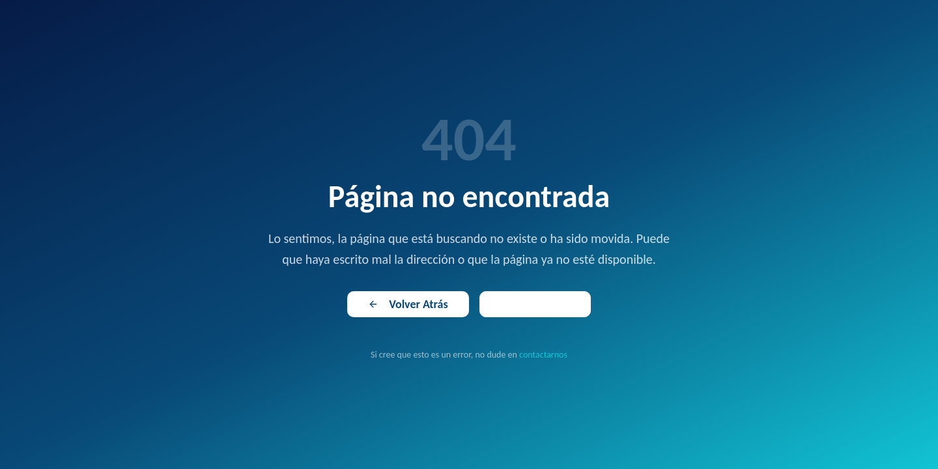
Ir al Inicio (535, 304)
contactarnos (543, 354)
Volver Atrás (408, 304)
